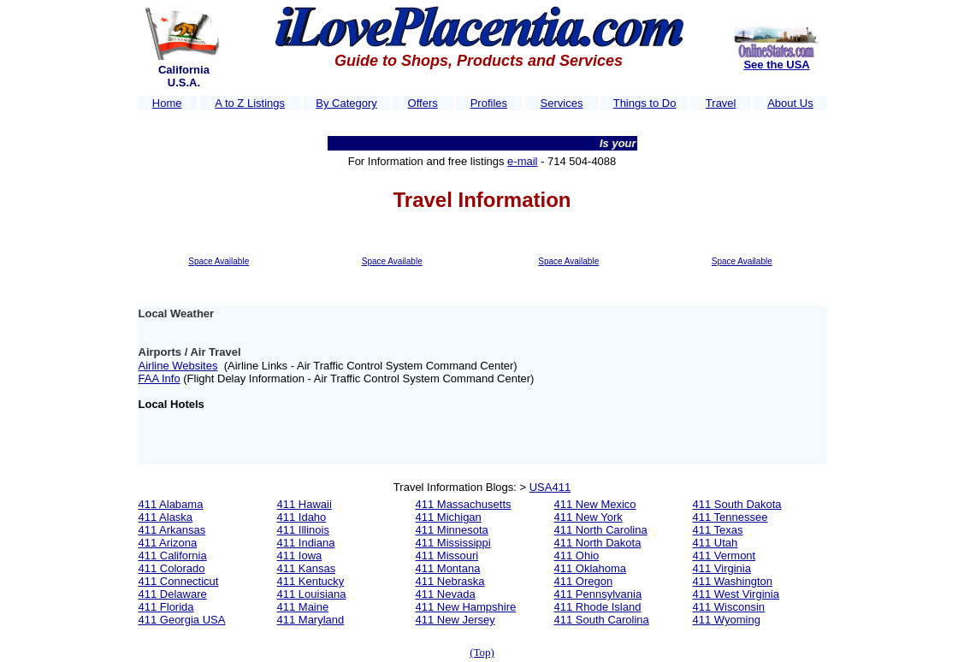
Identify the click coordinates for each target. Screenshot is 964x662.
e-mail (522, 161)
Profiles (488, 103)
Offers (423, 103)
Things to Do (645, 103)
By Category (346, 103)
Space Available (218, 261)
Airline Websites (178, 365)
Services (562, 103)
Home (167, 103)
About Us (790, 103)
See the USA (776, 64)
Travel (721, 103)
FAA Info (159, 378)
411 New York (588, 517)
